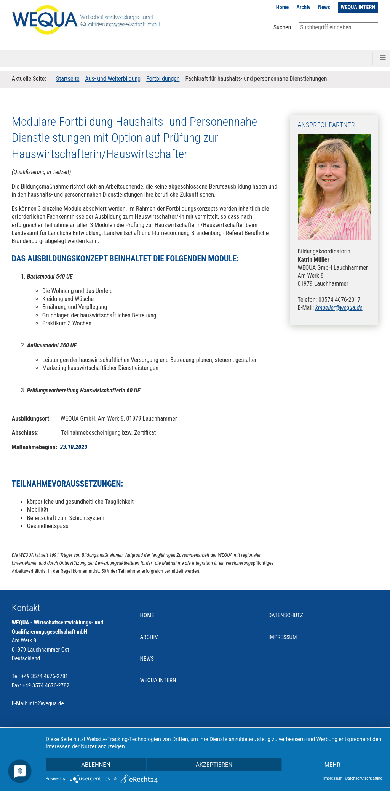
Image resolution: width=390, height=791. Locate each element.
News (324, 7)
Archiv (303, 7)
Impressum (282, 637)
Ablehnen (95, 764)
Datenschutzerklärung (363, 778)
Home (282, 7)
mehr (332, 764)
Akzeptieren (214, 764)
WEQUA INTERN (358, 7)
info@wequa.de (46, 703)
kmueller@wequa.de (339, 307)
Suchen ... (285, 27)
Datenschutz (285, 615)
